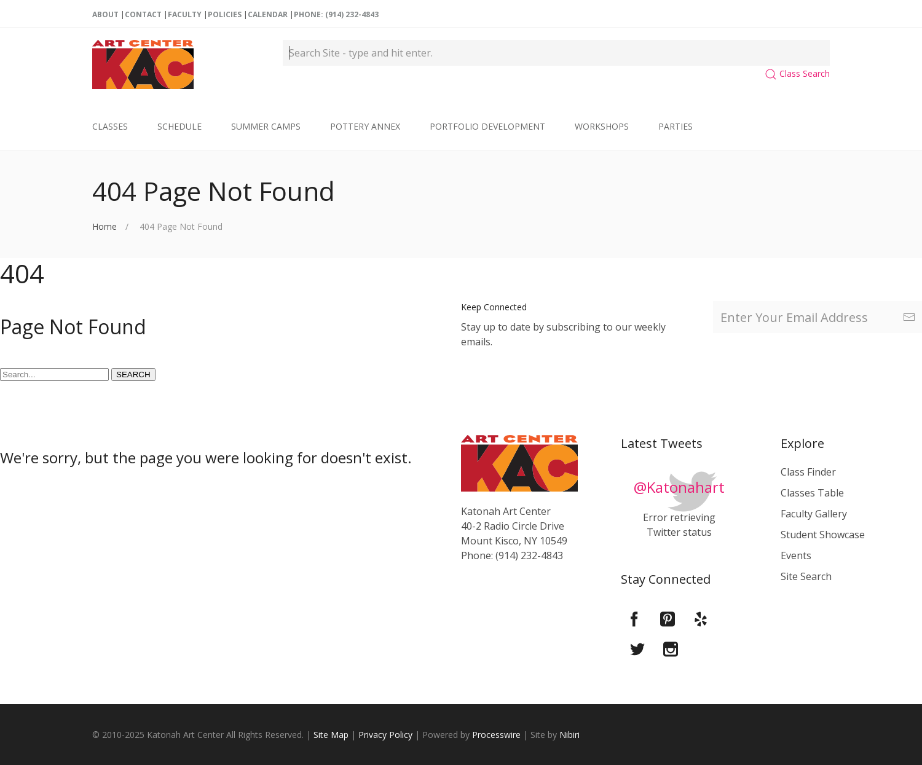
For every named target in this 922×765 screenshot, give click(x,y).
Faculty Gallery (814, 513)
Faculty (185, 14)
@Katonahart (679, 487)
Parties (675, 126)
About (105, 14)
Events (796, 555)
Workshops (602, 126)
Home (104, 226)
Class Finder (808, 472)
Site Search (806, 576)
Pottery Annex (365, 126)
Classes (110, 126)
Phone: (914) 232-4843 (336, 14)
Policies (225, 14)
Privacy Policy (385, 734)
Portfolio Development (487, 126)
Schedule (179, 126)
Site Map (331, 734)
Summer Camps (266, 126)
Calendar (268, 14)
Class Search (797, 73)
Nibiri (569, 734)
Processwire (496, 734)
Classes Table (812, 493)
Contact (143, 14)
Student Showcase (823, 534)
